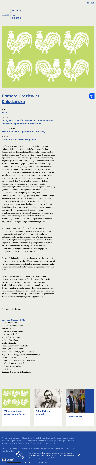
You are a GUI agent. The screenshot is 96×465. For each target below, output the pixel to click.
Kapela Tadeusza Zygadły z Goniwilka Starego (21, 355)
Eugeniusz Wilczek (9, 334)
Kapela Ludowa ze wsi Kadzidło (15, 346)
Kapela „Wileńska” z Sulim (12, 349)
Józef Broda (7, 369)
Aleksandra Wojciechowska (13, 366)
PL (88, 3)
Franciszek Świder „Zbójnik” (13, 331)
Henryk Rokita (8, 329)
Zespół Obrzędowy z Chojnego (14, 358)
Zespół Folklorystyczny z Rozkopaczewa (18, 360)
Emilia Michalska (9, 343)
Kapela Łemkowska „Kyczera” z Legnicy (18, 352)
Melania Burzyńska (10, 340)
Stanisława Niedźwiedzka (12, 326)
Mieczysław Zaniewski (11, 337)
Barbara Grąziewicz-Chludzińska (16, 372)
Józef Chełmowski (9, 323)
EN (92, 3)
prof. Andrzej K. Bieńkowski (13, 363)
